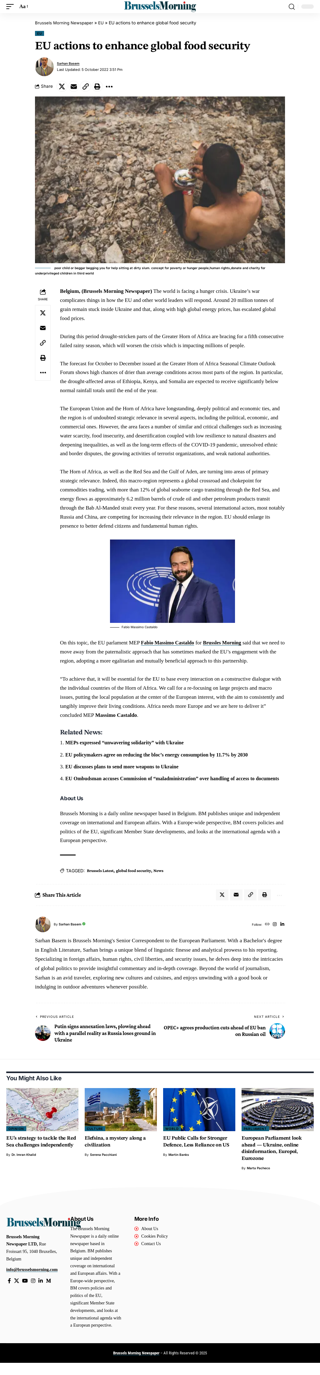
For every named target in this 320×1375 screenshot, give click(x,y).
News (158, 881)
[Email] (76, 87)
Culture (95, 1141)
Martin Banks (178, 1167)
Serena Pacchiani (103, 1167)
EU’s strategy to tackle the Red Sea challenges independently (37, 1157)
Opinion (16, 1141)
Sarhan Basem (69, 63)
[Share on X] (63, 87)
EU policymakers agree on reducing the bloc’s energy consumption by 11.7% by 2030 (161, 756)
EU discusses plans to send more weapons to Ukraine (125, 768)
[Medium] (50, 1293)
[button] (11, 6)
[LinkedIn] (282, 936)
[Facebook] (9, 1293)
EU (103, 22)
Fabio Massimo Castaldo (169, 644)
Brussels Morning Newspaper (65, 22)
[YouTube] (25, 1293)
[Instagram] (274, 936)
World (172, 1141)
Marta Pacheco (258, 1180)
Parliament (255, 1141)
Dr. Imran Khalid (24, 1173)
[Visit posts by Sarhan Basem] (44, 66)
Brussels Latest (100, 881)
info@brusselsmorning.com (32, 1281)
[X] (17, 1293)
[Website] (265, 936)
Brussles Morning (226, 644)
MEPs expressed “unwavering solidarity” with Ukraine (127, 744)
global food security (133, 881)
